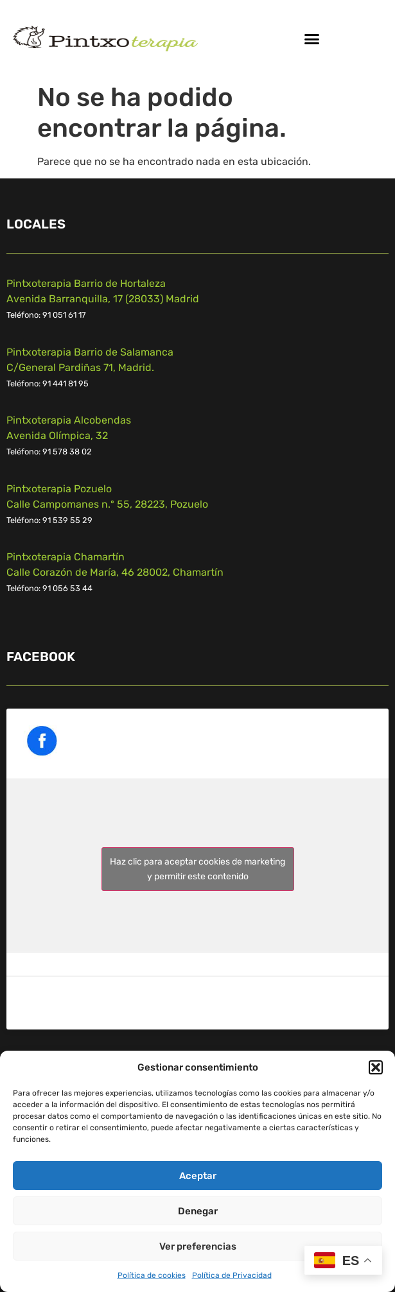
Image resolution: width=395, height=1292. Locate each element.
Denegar (198, 1211)
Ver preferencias (197, 1246)
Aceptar (197, 1176)
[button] (375, 1067)
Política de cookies (152, 1275)
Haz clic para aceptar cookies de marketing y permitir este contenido (197, 869)
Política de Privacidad (232, 1275)
